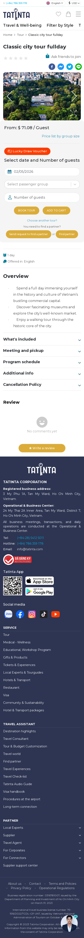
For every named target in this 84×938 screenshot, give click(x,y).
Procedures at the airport (21, 799)
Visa (6, 695)
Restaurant (11, 688)
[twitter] (69, 66)
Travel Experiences (16, 769)
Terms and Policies (62, 884)
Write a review (42, 448)
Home (7, 35)
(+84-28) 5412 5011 (30, 538)
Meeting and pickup (42, 350)
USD (73, 3)
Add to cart (56, 210)
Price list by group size (61, 136)
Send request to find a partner (28, 234)
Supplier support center (20, 865)
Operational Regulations (57, 888)
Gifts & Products (15, 657)
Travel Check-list (15, 776)
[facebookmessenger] (60, 66)
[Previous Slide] (9, 96)
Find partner (67, 234)
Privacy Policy (21, 888)
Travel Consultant (15, 739)
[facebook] (52, 66)
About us (14, 884)
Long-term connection (20, 807)
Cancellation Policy (42, 384)
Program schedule (42, 362)
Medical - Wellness (16, 642)
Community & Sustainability (23, 703)
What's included (42, 339)
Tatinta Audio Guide (17, 784)
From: (10, 127)
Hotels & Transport (16, 680)
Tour (20, 35)
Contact (35, 884)
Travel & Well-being (22, 25)
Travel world (11, 754)
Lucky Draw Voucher (27, 151)
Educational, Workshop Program (27, 650)
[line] (78, 66)
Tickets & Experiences (19, 665)
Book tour (26, 210)
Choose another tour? (42, 220)
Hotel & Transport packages (23, 710)
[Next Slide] (74, 96)
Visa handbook (14, 792)
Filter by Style (60, 25)
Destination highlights (19, 731)
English (53, 3)
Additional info (42, 373)
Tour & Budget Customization (25, 746)
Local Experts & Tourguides (23, 672)
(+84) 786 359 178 (16, 3)
